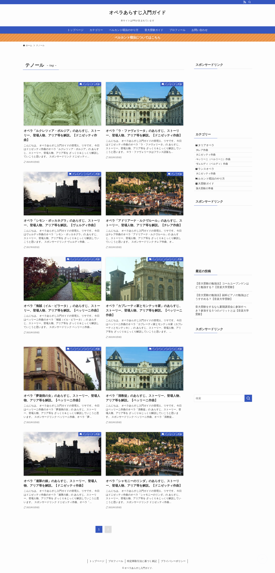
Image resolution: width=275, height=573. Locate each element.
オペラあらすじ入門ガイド (137, 12)
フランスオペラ (208, 183)
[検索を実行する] (248, 425)
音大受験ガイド (208, 206)
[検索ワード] (223, 425)
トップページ (96, 561)
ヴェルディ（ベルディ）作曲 (216, 175)
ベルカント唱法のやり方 (213, 198)
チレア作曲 (206, 154)
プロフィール (115, 561)
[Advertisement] (222, 97)
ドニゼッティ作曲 (210, 161)
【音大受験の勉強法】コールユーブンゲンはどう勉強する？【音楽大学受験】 (222, 311)
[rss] (244, 2)
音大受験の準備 (209, 213)
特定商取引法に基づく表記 (142, 561)
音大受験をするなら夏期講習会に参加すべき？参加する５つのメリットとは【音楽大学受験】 (222, 337)
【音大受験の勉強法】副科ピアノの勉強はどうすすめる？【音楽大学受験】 (222, 323)
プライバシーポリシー (173, 561)
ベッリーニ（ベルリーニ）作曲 (217, 168)
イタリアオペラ (208, 146)
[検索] (249, 2)
